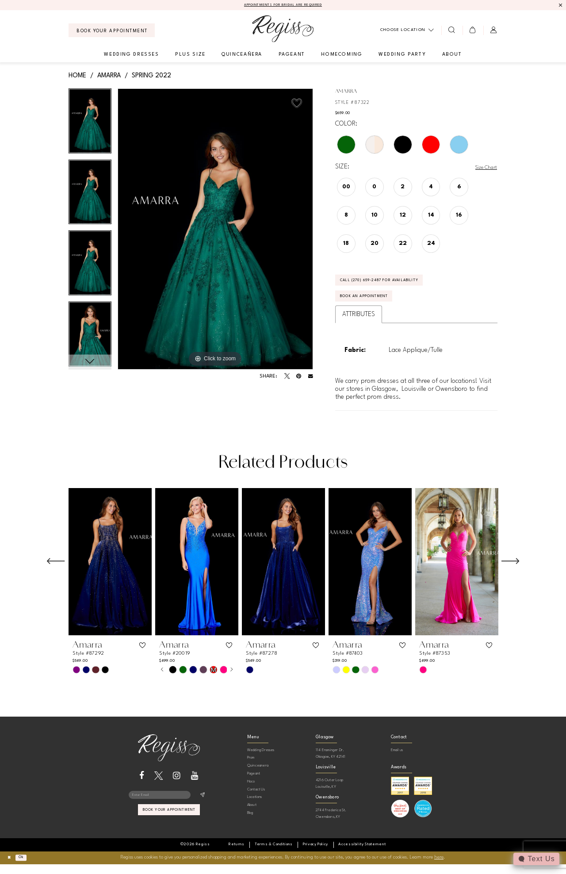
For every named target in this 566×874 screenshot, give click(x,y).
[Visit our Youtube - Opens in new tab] (195, 786)
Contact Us (256, 799)
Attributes (358, 324)
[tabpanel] (90, 125)
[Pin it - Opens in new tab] (298, 377)
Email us (397, 760)
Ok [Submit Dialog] (26, 867)
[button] (473, 31)
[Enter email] (169, 806)
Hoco (251, 792)
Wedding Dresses (261, 760)
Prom (251, 768)
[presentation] (110, 571)
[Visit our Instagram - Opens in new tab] (176, 786)
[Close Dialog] (10, 868)
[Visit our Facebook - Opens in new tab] (141, 786)
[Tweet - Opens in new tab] (287, 377)
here (439, 867)
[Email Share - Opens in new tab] (310, 377)
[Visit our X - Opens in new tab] (158, 786)
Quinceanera (257, 776)
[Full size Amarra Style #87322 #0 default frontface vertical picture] (215, 230)
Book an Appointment (373, 305)
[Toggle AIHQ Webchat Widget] (535, 859)
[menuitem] (112, 31)
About (251, 815)
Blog (250, 823)
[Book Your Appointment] (112, 31)
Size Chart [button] (483, 168)
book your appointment (169, 824)
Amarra (109, 76)
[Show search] (451, 31)
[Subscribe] (202, 806)
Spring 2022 (151, 76)
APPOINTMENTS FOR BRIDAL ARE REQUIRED (283, 6)
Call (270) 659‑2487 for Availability (394, 284)
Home (77, 76)
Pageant (253, 784)
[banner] (283, 29)
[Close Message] (560, 5)
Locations (254, 807)
